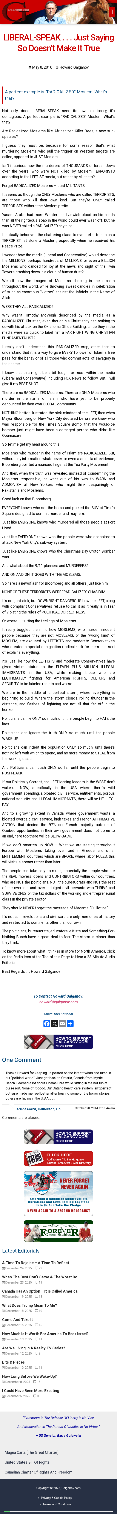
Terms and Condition (57, 1504)
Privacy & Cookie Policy (56, 1498)
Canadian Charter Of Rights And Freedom (38, 1472)
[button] (112, 12)
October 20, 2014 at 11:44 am (95, 1108)
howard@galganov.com (58, 1002)
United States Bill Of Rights (27, 1462)
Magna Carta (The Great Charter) (31, 1452)
